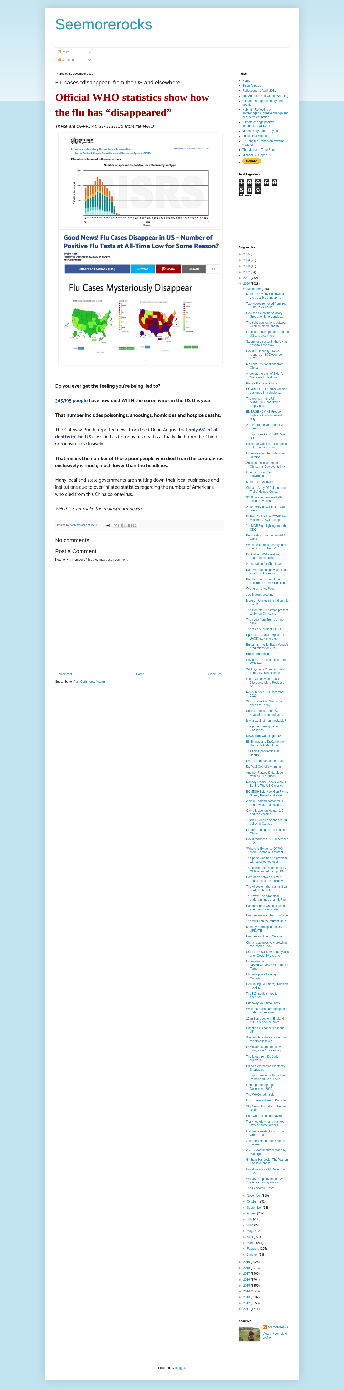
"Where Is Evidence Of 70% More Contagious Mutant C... (267, 850)
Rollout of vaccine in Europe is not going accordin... (266, 445)
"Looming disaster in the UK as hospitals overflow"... (266, 343)
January (253, 1254)
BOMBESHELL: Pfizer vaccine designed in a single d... (266, 390)
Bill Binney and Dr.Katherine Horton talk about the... (265, 743)
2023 (247, 266)
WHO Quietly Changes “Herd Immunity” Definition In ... (265, 671)
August (252, 1213)
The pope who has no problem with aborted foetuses (266, 859)
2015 (247, 1285)
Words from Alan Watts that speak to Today (264, 703)
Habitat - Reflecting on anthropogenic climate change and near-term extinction (265, 113)
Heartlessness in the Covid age (267, 915)
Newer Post (64, 674)
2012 (247, 1303)
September (255, 1207)
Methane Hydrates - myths (260, 131)
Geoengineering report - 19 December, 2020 (264, 1086)
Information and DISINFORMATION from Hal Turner (267, 965)
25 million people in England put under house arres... (265, 1020)
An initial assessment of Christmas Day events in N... (267, 464)
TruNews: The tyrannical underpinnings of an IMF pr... (267, 897)
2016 (247, 1279)
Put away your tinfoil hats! (263, 1003)
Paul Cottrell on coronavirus (264, 1116)
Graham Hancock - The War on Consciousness (267, 1161)
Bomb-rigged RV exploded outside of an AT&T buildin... (266, 581)
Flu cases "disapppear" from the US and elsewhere (267, 333)
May (250, 1231)
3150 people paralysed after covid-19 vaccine (265, 499)
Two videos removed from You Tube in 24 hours (266, 305)
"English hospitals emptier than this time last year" (266, 1039)
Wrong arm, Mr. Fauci (260, 588)
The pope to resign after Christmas (262, 728)
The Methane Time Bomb (259, 150)
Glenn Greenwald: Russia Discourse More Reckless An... (265, 682)
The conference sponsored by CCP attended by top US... (266, 869)
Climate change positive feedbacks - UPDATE (258, 123)
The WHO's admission (261, 1094)
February (253, 1248)
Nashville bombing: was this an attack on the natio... (267, 571)
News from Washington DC (264, 736)
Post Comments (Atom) (89, 681)
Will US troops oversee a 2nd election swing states (265, 1180)
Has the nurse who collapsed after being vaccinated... (265, 907)
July (250, 1219)
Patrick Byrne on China (261, 383)
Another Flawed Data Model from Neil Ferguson (265, 774)
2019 (247, 1262)
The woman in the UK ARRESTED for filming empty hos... (263, 402)
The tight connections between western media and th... (266, 324)
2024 (247, 260)
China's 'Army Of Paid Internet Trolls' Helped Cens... (266, 489)
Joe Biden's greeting (259, 594)
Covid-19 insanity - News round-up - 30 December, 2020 (264, 354)
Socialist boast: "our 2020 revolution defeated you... (265, 712)
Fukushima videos (254, 136)
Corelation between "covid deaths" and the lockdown (265, 878)
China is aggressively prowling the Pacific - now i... (266, 944)
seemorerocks (278, 1327)
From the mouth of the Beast (265, 761)
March (251, 1243)
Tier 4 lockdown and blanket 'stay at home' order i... (265, 1123)
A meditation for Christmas (264, 564)
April (250, 1237)
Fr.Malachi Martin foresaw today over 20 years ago (264, 1048)
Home (140, 674)
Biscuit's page (251, 85)
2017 (247, 1273)
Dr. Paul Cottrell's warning (263, 766)
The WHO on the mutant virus (266, 921)
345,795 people (71, 401)
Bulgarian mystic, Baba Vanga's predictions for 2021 (267, 646)
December (254, 289)
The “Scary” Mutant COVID (264, 629)
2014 (247, 1291)
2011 (247, 1309)
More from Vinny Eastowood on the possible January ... (267, 295)
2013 (247, 1297)
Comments (67, 60)
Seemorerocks (103, 24)
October (253, 1201)
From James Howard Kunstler (266, 1100)
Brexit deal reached (259, 654)
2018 (247, 1268)
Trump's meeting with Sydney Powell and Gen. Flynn (266, 1077)
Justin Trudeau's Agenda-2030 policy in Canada (266, 821)
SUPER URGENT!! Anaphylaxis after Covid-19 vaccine (267, 953)
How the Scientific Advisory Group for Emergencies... (265, 314)
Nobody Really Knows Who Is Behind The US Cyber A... (266, 783)
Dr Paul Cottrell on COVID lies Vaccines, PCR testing (266, 518)
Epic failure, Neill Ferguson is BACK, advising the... (265, 636)
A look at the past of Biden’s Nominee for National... (264, 375)
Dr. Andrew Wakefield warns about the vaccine (265, 556)
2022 (247, 272)
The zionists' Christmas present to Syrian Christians (267, 611)
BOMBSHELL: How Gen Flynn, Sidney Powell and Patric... (267, 793)
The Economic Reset (260, 1188)
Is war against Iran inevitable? (266, 720)
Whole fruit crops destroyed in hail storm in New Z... (266, 546)
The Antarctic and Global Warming (265, 96)
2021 (247, 278)
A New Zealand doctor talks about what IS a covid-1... (265, 802)
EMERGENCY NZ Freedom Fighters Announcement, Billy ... (264, 415)
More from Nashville (259, 482)
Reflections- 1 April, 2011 (259, 90)
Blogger (180, 1368)
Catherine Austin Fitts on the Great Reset (265, 1133)
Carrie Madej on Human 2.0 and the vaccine (264, 812)
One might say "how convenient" (259, 474)
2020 (247, 283)
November (254, 1195)
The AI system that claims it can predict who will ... (267, 888)
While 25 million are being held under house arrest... (266, 1010)
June (250, 1225)
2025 (247, 254)
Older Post (215, 674)
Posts (63, 52)
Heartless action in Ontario (264, 936)
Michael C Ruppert (254, 155)
